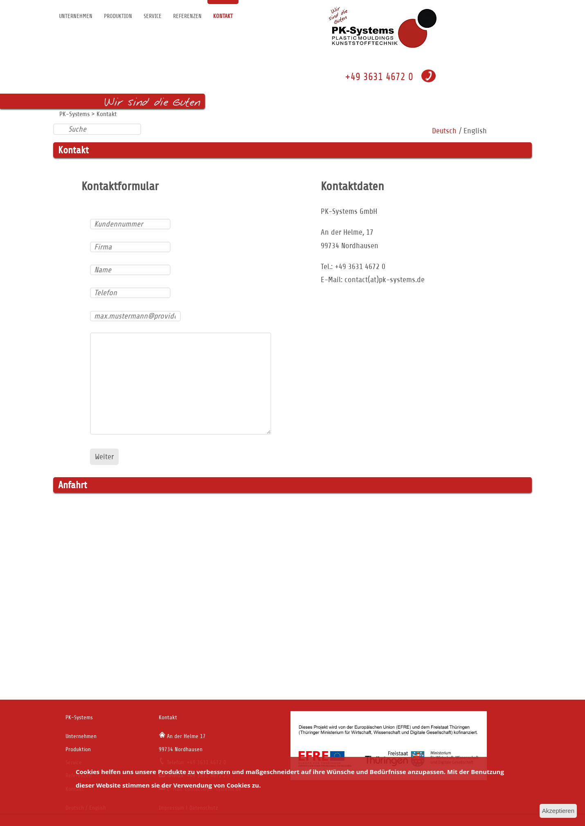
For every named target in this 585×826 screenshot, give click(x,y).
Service (153, 16)
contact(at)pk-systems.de (384, 279)
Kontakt (223, 16)
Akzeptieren (558, 810)
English (475, 130)
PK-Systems (74, 114)
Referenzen (187, 16)
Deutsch (444, 130)
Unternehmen (75, 16)
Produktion (118, 16)
